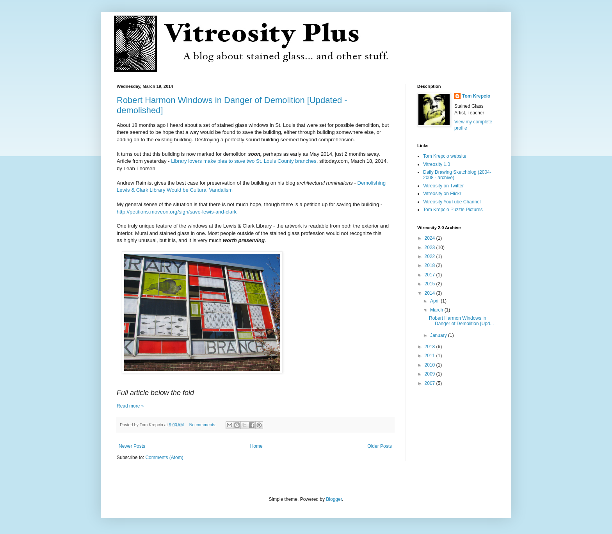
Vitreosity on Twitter (443, 186)
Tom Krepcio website (444, 156)
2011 (430, 355)
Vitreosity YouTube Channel (451, 202)
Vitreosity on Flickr (442, 193)
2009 (430, 374)
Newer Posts (132, 446)
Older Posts (379, 446)
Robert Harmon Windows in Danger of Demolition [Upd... (461, 320)
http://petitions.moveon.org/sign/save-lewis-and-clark (177, 212)
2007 (430, 383)
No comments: (203, 424)
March (437, 310)
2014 (430, 293)
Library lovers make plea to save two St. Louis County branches (243, 161)
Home (256, 446)
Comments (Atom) (164, 457)
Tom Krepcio (476, 96)
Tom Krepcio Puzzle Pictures (453, 209)
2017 (430, 275)
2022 (430, 256)
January (439, 335)
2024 (430, 238)
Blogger (334, 499)
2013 (430, 346)
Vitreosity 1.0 (436, 164)
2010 (430, 365)
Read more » (130, 406)
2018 (430, 265)
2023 (430, 247)
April (435, 301)
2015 (430, 284)
